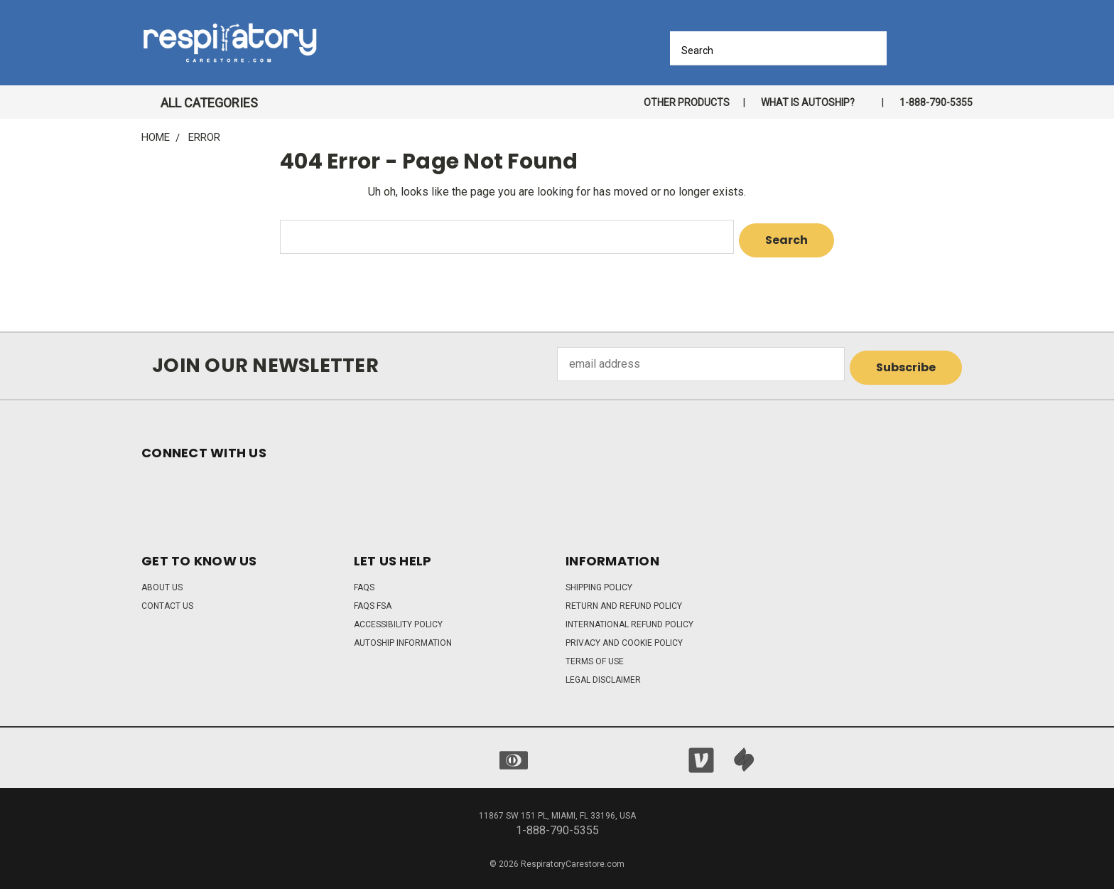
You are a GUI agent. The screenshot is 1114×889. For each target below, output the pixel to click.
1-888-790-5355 (936, 102)
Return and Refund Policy (624, 599)
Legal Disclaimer (603, 673)
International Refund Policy (629, 617)
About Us (162, 580)
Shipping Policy (599, 580)
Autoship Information (403, 636)
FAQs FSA (372, 599)
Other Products (687, 102)
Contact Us (167, 599)
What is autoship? (808, 102)
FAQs (364, 580)
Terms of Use (595, 654)
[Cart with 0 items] (967, 46)
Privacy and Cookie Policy (624, 636)
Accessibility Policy (398, 617)
